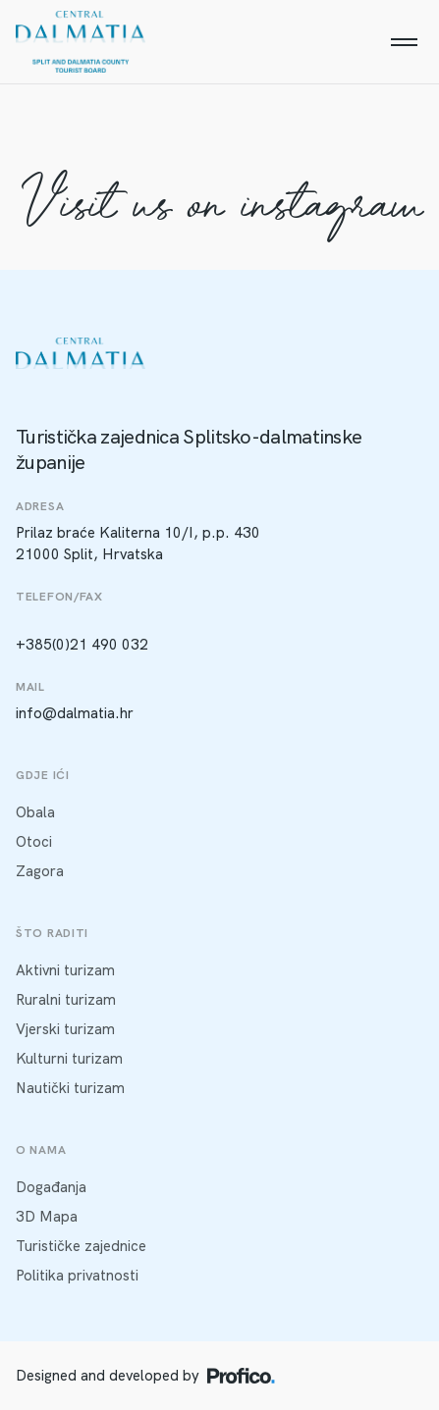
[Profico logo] (241, 1376)
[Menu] (403, 42)
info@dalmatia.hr (75, 713)
